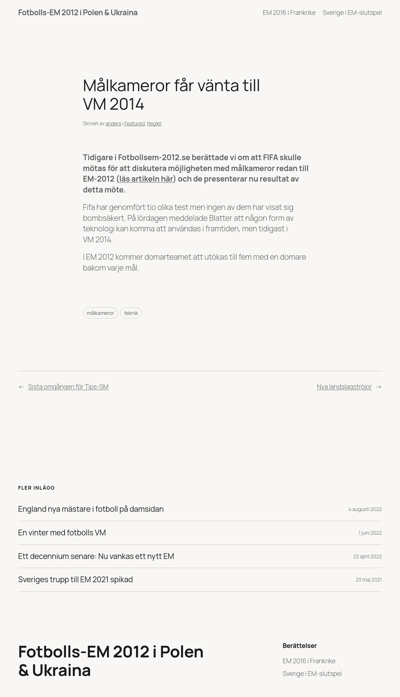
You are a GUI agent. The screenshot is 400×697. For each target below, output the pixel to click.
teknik (131, 312)
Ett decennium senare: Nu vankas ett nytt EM (96, 556)
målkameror (100, 312)
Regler (154, 123)
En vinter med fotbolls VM (62, 532)
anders (113, 123)
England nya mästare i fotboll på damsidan (91, 509)
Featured (135, 123)
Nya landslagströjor (344, 386)
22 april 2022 (367, 556)
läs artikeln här (146, 179)
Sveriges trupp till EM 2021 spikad (75, 579)
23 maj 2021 (369, 579)
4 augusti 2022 (365, 509)
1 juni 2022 (370, 532)
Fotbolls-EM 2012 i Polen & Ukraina (78, 12)
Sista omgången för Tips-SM (68, 386)
